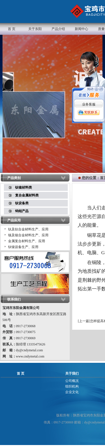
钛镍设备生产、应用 (23, 247)
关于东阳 (35, 29)
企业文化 (72, 392)
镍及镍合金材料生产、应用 (28, 235)
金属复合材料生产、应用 (26, 241)
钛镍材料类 (23, 187)
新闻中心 (81, 29)
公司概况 (72, 381)
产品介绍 (58, 29)
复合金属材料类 (27, 195)
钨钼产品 (22, 211)
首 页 (11, 29)
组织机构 (72, 386)
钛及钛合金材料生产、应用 (28, 229)
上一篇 (84, 321)
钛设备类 (22, 203)
